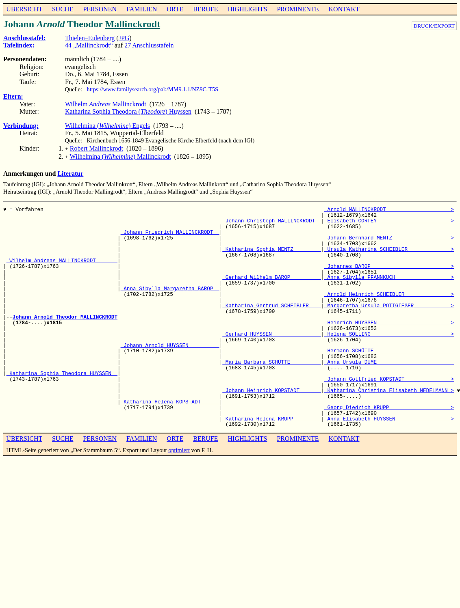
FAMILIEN (141, 9)
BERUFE (205, 9)
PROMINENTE (298, 9)
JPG (124, 37)
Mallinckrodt (133, 24)
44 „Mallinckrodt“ (89, 45)
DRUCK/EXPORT (434, 26)
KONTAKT (343, 9)
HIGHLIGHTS (247, 9)
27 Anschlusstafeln (149, 45)
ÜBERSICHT (24, 9)
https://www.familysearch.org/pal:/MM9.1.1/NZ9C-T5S (152, 89)
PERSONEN (100, 9)
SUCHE (62, 9)
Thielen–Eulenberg (90, 37)
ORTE (175, 9)
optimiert (179, 448)
